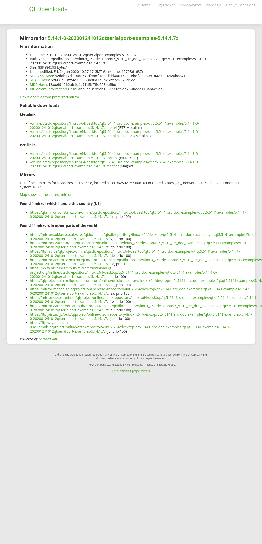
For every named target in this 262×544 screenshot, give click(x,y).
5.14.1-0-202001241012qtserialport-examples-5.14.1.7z (113, 38)
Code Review (190, 5)
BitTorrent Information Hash (53, 88)
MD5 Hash (38, 84)
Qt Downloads (48, 9)
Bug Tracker (165, 5)
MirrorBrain (48, 338)
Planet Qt (213, 5)
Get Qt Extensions (240, 5)
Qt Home (143, 5)
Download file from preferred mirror (49, 96)
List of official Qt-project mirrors (131, 370)
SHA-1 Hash (39, 79)
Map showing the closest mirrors (46, 193)
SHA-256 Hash (41, 75)
